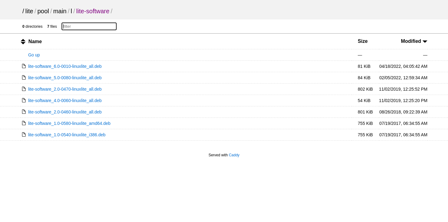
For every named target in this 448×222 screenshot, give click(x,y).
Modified (414, 41)
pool (43, 11)
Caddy (234, 155)
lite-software (93, 11)
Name (35, 41)
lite (29, 11)
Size (363, 41)
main (59, 11)
